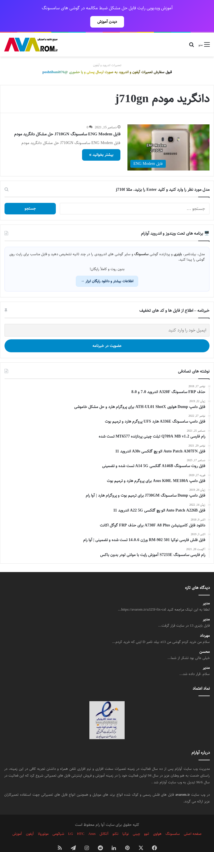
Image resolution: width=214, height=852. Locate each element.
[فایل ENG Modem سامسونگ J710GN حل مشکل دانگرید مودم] (168, 135)
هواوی (157, 821)
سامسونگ (173, 821)
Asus (92, 821)
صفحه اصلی (193, 821)
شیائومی (58, 821)
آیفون (30, 821)
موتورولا (43, 821)
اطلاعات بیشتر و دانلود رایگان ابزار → (107, 269)
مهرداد (205, 623)
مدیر (206, 591)
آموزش (17, 821)
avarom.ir (182, 782)
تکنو (115, 821)
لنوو (146, 821)
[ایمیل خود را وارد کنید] (107, 317)
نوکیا (125, 821)
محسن (204, 639)
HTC (80, 821)
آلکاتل (104, 821)
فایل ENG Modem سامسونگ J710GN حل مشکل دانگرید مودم (67, 121)
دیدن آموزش (107, 22)
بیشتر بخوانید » (101, 142)
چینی (136, 821)
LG (70, 821)
